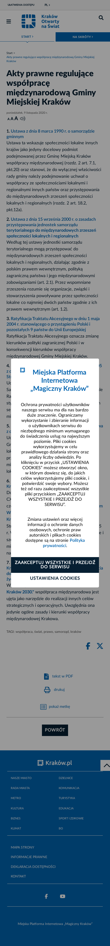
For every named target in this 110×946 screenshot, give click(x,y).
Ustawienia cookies (55, 578)
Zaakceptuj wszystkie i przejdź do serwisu (55, 565)
